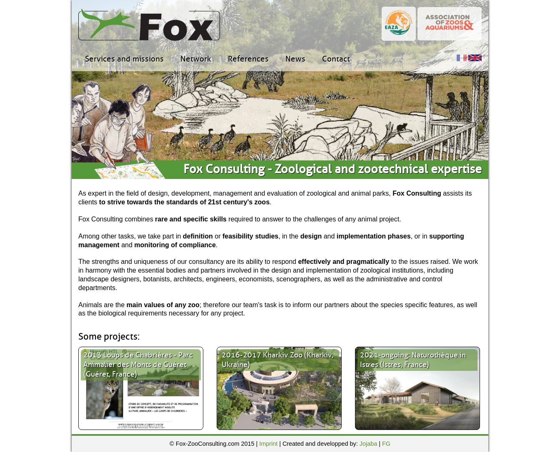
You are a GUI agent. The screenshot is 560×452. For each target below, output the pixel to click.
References (248, 59)
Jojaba (368, 443)
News (295, 59)
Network (195, 59)
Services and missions (124, 59)
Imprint (268, 443)
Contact (336, 59)
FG (386, 443)
